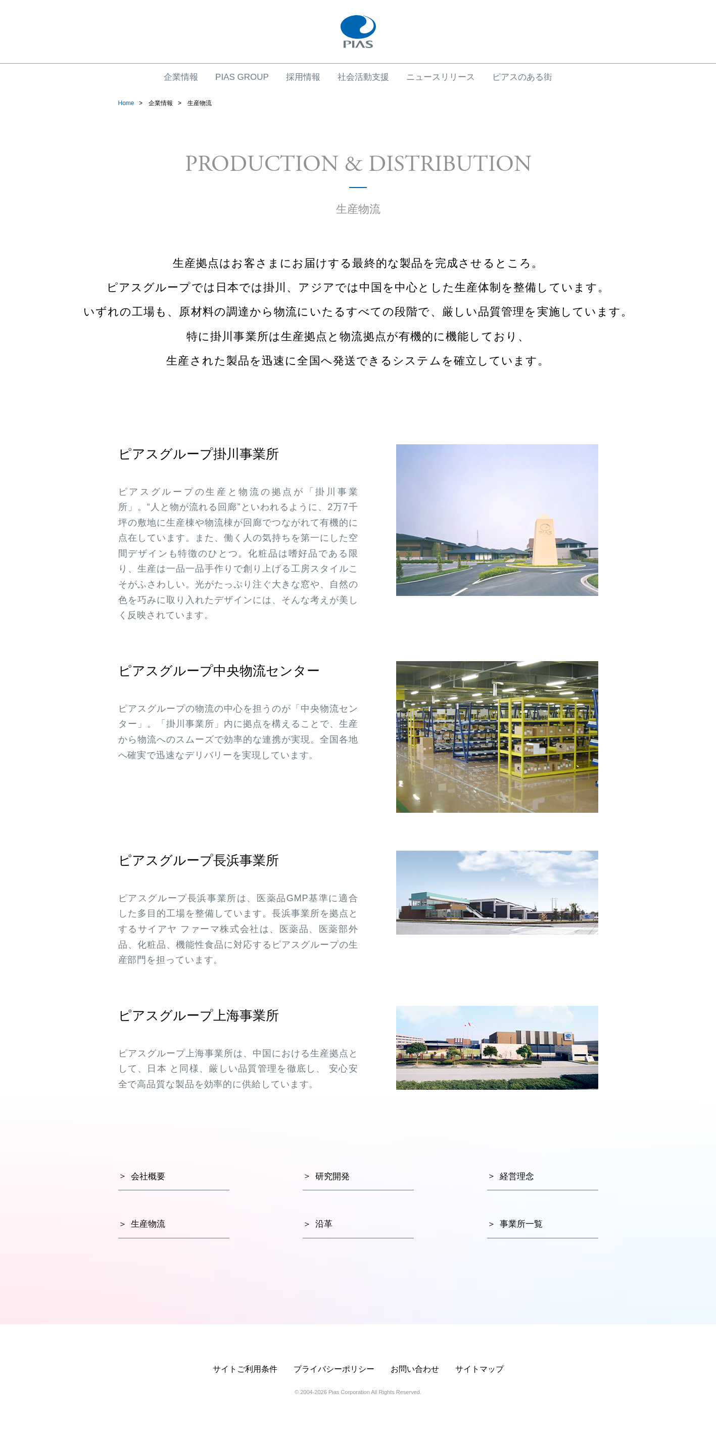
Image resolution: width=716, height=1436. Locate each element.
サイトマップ (479, 1369)
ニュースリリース (440, 77)
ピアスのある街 (522, 77)
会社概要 (148, 1176)
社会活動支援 (363, 77)
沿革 (323, 1224)
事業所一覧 (521, 1224)
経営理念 (517, 1176)
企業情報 (181, 77)
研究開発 (332, 1176)
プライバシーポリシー (334, 1369)
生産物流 (148, 1224)
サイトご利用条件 (245, 1369)
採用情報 (303, 77)
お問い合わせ (415, 1369)
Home (126, 103)
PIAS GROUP (242, 77)
